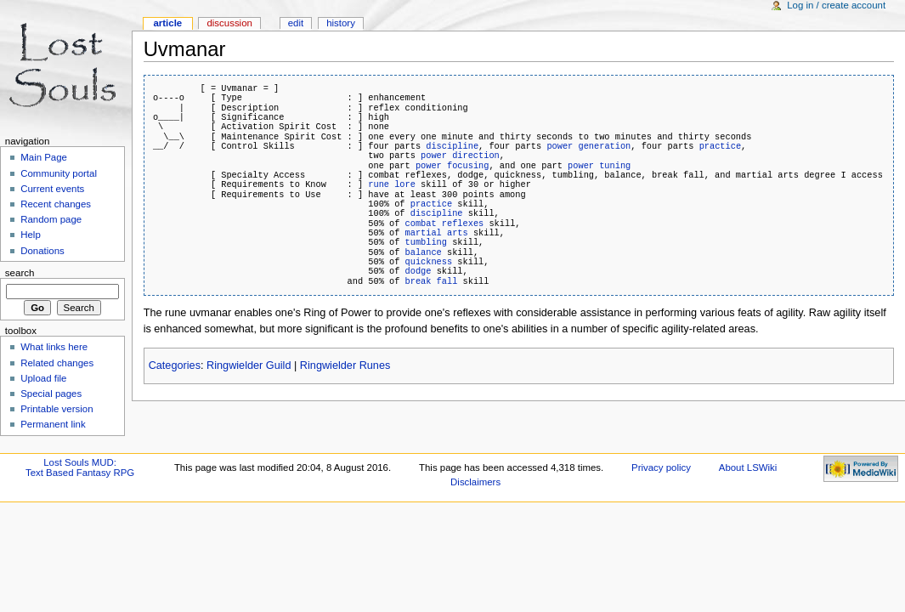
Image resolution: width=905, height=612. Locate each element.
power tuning (599, 166)
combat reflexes (444, 224)
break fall (431, 281)
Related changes (56, 363)
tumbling (426, 242)
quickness (429, 262)
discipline (452, 146)
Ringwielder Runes (345, 365)
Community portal (58, 173)
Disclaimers (475, 482)
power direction (460, 156)
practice (720, 146)
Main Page (43, 157)
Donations (42, 251)
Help (30, 235)
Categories (175, 365)
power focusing (452, 166)
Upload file (43, 378)
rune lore (392, 184)
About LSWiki (748, 467)
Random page (51, 219)
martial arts (436, 233)
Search (20, 273)
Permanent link (52, 424)
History (340, 23)
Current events (52, 189)
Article (167, 23)
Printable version (56, 409)
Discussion (229, 23)
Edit (295, 23)
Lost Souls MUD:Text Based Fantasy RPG (79, 467)
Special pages (51, 393)
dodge (418, 271)
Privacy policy (661, 467)
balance (423, 252)
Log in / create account (836, 5)
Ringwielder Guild (248, 365)
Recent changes (55, 204)
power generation (588, 146)
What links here (54, 347)
